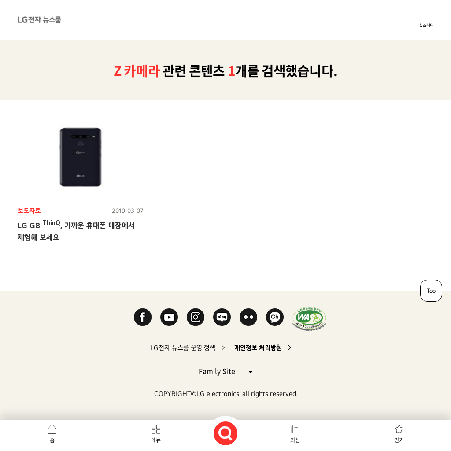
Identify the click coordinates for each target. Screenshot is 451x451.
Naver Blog (222, 317)
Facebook (143, 317)
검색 (225, 433)
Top (431, 290)
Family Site (225, 370)
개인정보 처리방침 (258, 348)
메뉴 (156, 440)
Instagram (195, 317)
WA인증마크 (309, 319)
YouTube (169, 317)
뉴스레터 (426, 25)
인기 (399, 440)
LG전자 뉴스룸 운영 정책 (182, 348)
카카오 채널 (275, 317)
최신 (295, 440)
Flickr (248, 317)
